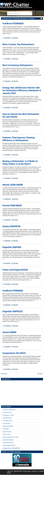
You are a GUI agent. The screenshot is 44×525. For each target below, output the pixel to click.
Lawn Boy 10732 (7, 412)
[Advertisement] (22, 393)
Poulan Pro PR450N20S (9, 409)
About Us (10, 471)
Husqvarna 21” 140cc (8, 415)
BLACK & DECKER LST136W (10, 437)
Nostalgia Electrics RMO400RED (11, 448)
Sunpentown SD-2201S (14, 353)
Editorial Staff (18, 471)
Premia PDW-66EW (12, 205)
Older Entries (4, 373)
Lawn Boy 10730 (7, 418)
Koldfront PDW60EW (12, 23)
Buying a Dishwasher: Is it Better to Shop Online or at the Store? (20, 162)
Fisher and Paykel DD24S (15, 269)
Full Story (16, 37)
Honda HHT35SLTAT (8, 442)
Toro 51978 (6, 429)
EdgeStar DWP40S (11, 247)
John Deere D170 (7, 420)
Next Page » (40, 373)
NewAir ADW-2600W (12, 184)
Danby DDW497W (11, 226)
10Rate (9, 473)
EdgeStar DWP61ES (12, 311)
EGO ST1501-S (7, 434)
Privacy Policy (27, 471)
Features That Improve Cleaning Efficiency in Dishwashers (18, 139)
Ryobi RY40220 (7, 431)
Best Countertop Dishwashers (17, 65)
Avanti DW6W (9, 332)
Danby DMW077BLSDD (9, 445)
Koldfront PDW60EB (12, 290)
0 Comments (7, 37)
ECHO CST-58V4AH (8, 440)
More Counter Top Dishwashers (18, 44)
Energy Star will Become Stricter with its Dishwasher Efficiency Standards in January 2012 (21, 90)
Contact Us (35, 471)
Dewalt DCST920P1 (8, 426)
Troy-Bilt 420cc (7, 423)
